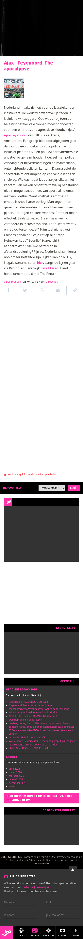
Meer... (12, 786)
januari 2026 (16, 779)
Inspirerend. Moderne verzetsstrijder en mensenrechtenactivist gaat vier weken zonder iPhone (39, 707)
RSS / (54, 857)
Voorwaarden (42, 863)
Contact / (29, 857)
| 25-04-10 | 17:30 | (40, 282)
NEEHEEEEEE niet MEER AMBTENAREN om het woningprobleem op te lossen (34, 717)
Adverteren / (69, 860)
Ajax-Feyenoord (15, 135)
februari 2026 (16, 776)
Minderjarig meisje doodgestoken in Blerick (33, 712)
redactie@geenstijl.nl (36, 887)
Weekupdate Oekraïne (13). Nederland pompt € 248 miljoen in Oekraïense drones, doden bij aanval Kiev (42, 742)
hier (40, 262)
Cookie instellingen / (18, 860)
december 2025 (17, 783)
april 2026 (14, 768)
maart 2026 (15, 772)
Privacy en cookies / (69, 857)
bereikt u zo (49, 268)
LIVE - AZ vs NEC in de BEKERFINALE (28, 748)
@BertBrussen (12, 282)
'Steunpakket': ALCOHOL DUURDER (28, 702)
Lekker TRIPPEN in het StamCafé (27, 737)
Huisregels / (43, 857)
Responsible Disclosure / (45, 860)
